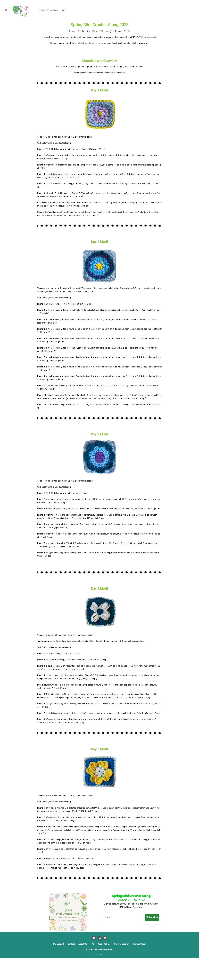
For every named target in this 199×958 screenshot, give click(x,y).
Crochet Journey (121, 944)
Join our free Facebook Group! (99, 949)
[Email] (123, 917)
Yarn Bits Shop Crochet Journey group (92, 43)
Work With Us (104, 944)
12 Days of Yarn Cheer (48, 10)
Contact (71, 944)
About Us (82, 944)
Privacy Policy (139, 944)
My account (58, 944)
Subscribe (152, 917)
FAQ (64, 10)
